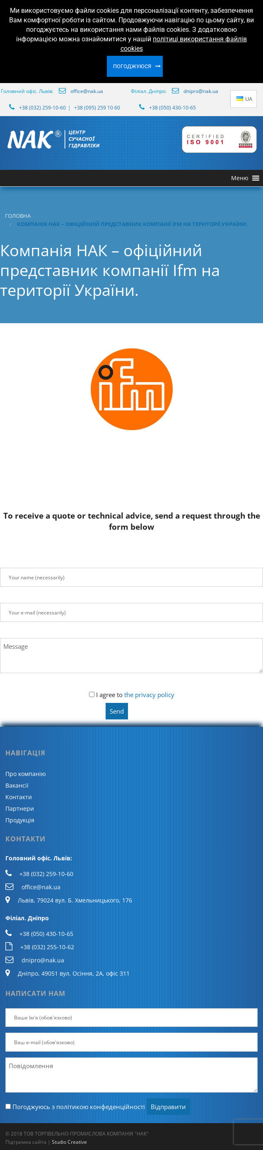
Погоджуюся (132, 66)
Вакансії (17, 785)
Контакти (18, 797)
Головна (18, 215)
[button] (240, 178)
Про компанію (25, 774)
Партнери (19, 808)
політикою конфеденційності (100, 1106)
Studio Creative (69, 1141)
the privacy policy (149, 694)
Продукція (19, 820)
